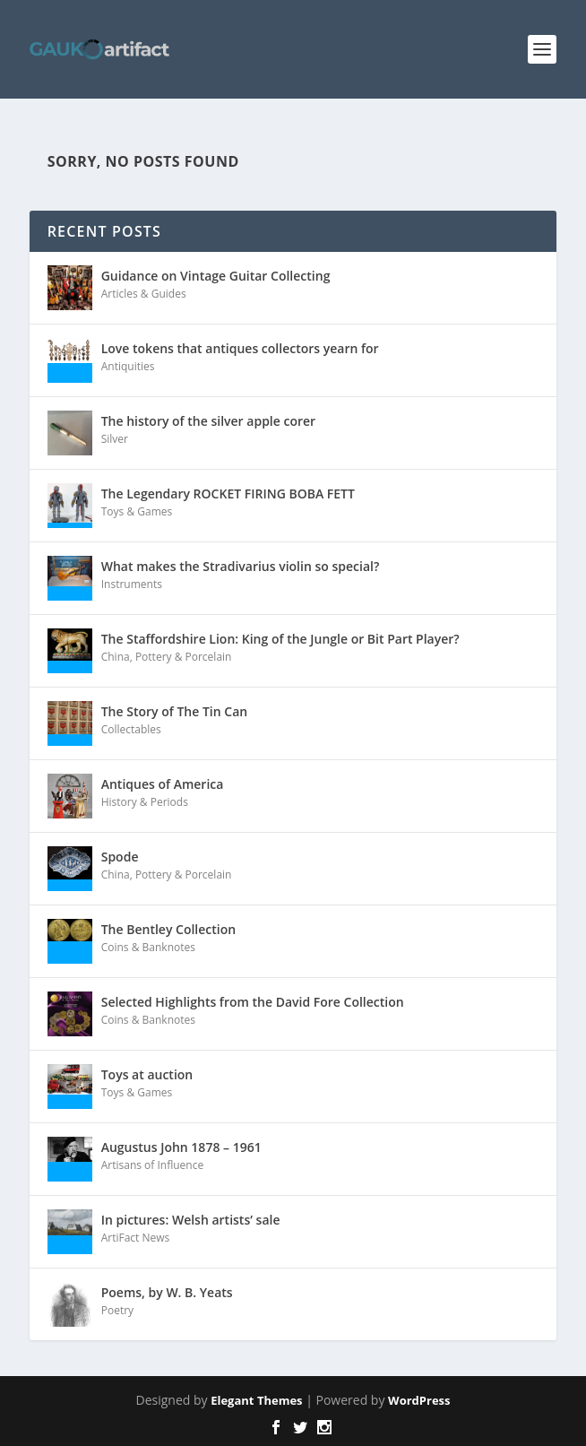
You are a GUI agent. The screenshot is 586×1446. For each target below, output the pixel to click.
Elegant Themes (256, 1400)
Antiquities (128, 366)
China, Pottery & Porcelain (166, 656)
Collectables (131, 729)
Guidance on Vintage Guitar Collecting (216, 275)
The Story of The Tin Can (174, 711)
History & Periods (144, 802)
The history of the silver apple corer (208, 420)
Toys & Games (137, 511)
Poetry (117, 1310)
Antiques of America (162, 783)
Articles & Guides (143, 293)
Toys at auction (147, 1074)
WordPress (419, 1400)
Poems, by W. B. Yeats (167, 1292)
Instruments (131, 584)
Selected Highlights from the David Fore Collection (252, 1001)
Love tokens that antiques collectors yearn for (240, 348)
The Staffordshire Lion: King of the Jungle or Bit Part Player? (280, 638)
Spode (120, 856)
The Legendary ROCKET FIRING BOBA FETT (228, 493)
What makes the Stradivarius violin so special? (240, 566)
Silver (114, 438)
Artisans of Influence (152, 1165)
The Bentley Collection (168, 929)
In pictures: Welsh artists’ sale (190, 1219)
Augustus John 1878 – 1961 (181, 1147)
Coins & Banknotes (148, 947)
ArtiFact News (135, 1237)
